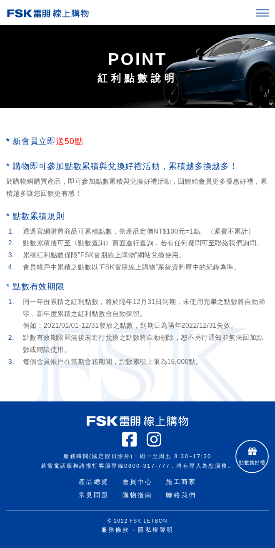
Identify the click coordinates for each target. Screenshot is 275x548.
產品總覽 (94, 481)
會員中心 (137, 481)
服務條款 (115, 529)
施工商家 (181, 481)
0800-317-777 (147, 466)
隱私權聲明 (156, 529)
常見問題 (94, 494)
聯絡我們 (181, 494)
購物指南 (137, 494)
